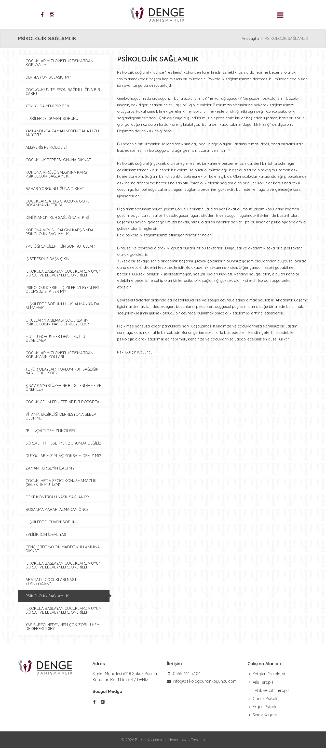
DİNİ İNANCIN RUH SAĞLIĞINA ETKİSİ (57, 217)
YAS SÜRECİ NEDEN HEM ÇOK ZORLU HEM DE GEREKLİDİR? (62, 626)
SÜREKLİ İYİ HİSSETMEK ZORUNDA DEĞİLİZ (63, 443)
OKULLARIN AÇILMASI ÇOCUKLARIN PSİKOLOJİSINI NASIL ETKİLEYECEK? (57, 322)
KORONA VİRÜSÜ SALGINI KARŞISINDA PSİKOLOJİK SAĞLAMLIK (59, 231)
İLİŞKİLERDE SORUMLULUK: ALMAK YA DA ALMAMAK (62, 305)
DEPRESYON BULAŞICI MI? (48, 77)
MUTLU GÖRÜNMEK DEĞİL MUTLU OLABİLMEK (55, 338)
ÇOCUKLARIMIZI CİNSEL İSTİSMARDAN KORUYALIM (59, 62)
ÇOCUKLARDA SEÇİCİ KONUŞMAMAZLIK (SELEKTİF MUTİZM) (61, 482)
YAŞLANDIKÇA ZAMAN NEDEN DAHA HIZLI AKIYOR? (62, 133)
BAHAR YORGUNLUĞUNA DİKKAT (54, 188)
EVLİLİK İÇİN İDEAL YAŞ (45, 534)
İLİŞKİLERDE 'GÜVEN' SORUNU (51, 521)
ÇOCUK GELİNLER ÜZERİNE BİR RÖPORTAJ (63, 401)
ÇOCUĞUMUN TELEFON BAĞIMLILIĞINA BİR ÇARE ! (62, 91)
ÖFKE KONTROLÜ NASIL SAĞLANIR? (57, 497)
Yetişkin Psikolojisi (266, 673)
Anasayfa (250, 38)
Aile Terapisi (261, 682)
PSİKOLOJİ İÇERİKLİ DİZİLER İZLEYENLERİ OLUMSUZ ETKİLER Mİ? (62, 289)
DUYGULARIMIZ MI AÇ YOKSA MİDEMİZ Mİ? (63, 455)
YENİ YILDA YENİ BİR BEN (47, 106)
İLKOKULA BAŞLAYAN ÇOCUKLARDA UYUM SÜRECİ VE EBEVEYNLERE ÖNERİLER (63, 273)
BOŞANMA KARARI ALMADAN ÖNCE (57, 509)
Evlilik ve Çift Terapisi (269, 690)
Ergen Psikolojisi (265, 706)
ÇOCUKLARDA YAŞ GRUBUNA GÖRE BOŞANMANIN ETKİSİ (57, 203)
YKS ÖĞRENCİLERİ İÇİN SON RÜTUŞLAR (60, 246)
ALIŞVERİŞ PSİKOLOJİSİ (46, 147)
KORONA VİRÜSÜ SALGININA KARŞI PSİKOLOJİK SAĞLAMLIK (56, 174)
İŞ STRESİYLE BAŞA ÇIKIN (47, 258)
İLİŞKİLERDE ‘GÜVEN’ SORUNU (51, 118)
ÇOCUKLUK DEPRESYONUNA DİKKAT (58, 159)
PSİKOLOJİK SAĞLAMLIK (47, 595)
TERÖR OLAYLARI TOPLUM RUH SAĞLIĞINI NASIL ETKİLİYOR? (62, 371)
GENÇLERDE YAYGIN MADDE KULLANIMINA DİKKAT (62, 548)
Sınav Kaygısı (262, 714)
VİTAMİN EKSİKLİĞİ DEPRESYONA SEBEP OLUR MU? (60, 416)
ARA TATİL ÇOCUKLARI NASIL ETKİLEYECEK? (51, 581)
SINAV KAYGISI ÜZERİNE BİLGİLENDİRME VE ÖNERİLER (63, 387)
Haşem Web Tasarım (186, 739)
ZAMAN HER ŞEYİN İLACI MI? (49, 468)
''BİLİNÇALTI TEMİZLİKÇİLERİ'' (50, 430)
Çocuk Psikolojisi (265, 698)
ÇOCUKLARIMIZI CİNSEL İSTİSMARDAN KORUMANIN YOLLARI (59, 354)
